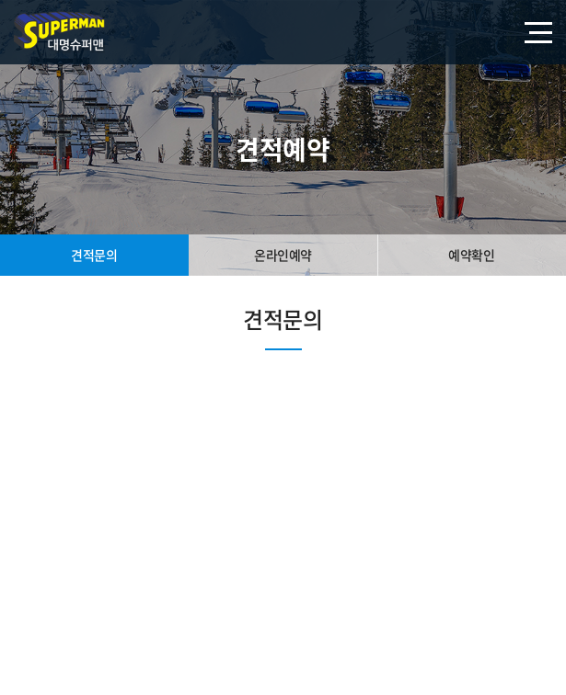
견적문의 (94, 254)
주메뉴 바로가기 (0, 0)
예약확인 (471, 254)
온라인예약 (283, 254)
